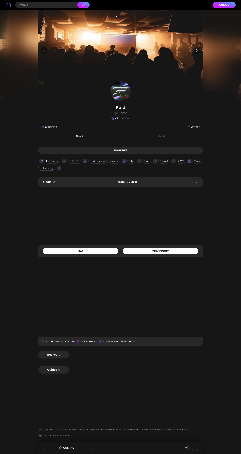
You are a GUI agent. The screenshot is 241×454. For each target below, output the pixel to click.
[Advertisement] (120, 215)
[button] (79, 136)
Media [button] (162, 136)
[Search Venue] (46, 5)
